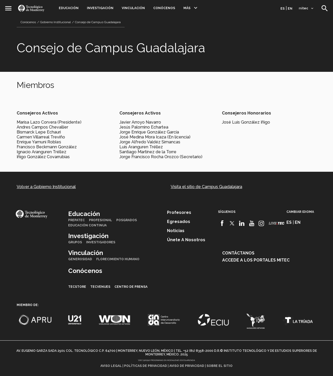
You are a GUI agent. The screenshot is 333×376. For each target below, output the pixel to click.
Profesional (100, 220)
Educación (69, 8)
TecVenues (100, 287)
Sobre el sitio (220, 366)
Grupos (75, 242)
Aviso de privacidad (186, 366)
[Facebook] (222, 223)
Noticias (175, 230)
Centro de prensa (131, 287)
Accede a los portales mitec (256, 260)
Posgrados (126, 220)
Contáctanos (238, 253)
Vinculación (133, 8)
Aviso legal (111, 366)
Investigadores (100, 242)
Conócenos (164, 8)
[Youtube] (251, 223)
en (290, 8)
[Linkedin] (242, 223)
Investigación (100, 8)
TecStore (77, 287)
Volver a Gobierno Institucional (46, 186)
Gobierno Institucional (55, 22)
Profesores (179, 212)
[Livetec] (276, 223)
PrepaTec (76, 220)
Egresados (178, 221)
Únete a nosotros (186, 239)
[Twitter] (232, 223)
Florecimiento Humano (117, 259)
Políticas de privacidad (145, 366)
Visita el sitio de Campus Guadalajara (206, 186)
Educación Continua (87, 225)
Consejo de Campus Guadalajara (98, 22)
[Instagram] (261, 223)
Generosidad (80, 259)
